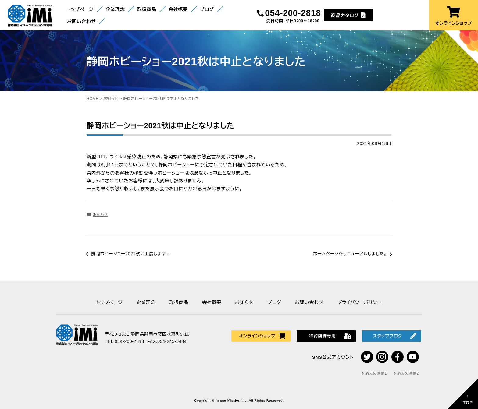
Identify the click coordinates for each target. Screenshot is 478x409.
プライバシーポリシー (359, 302)
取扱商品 (146, 9)
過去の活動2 (406, 373)
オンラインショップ (453, 16)
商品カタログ (348, 15)
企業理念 (115, 9)
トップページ (80, 9)
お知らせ (100, 215)
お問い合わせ (81, 21)
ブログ (207, 9)
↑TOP (468, 399)
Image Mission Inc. (232, 400)
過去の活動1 (374, 373)
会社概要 (178, 9)
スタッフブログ (394, 336)
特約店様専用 (330, 336)
